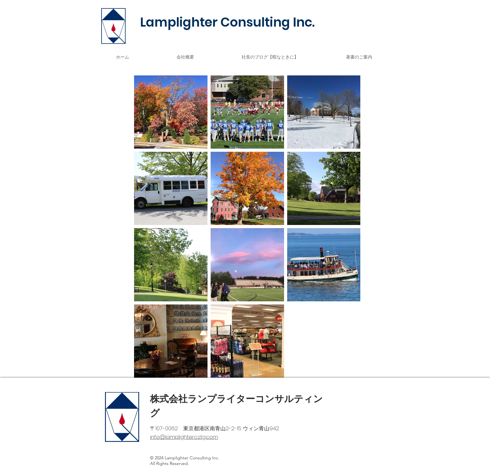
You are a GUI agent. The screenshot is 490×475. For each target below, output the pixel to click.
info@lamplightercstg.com (184, 437)
